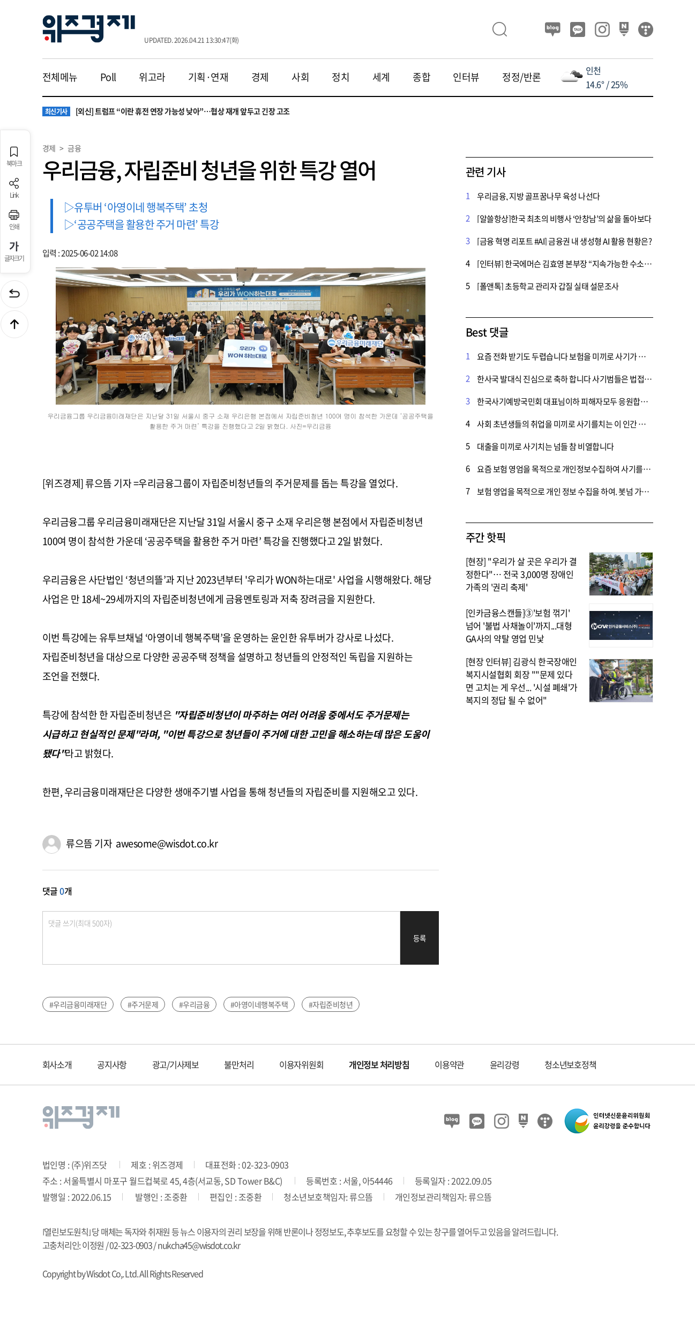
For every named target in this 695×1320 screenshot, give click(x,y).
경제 (260, 77)
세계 (381, 77)
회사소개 (57, 1064)
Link (14, 188)
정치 (340, 77)
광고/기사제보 (175, 1064)
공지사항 (111, 1064)
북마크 (13, 156)
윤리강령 (504, 1064)
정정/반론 (521, 77)
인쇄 (14, 220)
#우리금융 (194, 1004)
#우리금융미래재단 (78, 1004)
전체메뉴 (60, 77)
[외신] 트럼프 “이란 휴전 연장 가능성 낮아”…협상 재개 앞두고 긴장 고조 (166, 111)
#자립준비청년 (331, 1004)
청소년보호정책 (570, 1064)
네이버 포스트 (624, 29)
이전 (14, 294)
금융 (74, 148)
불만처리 (238, 1064)
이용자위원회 (301, 1064)
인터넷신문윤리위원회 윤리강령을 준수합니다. (607, 1121)
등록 (419, 938)
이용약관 (449, 1064)
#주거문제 (143, 1004)
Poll (108, 77)
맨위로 (14, 324)
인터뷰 (466, 77)
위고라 (152, 77)
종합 (421, 77)
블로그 (553, 29)
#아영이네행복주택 (259, 1004)
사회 (300, 77)
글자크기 (14, 251)
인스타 (602, 29)
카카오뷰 (577, 29)
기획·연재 (208, 77)
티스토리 (645, 29)
